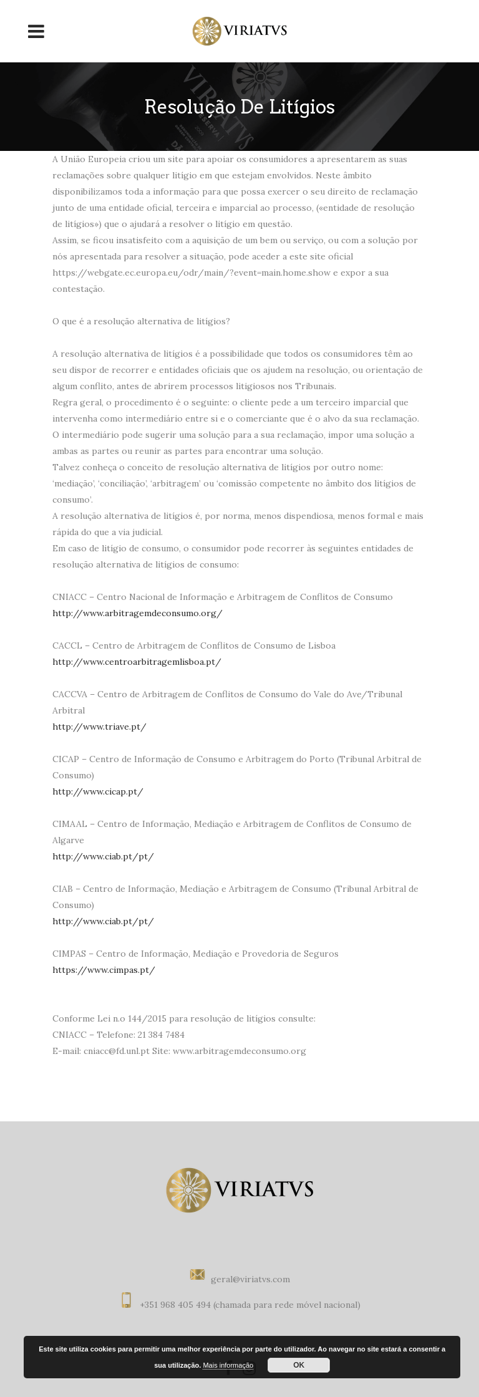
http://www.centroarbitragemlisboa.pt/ (136, 661)
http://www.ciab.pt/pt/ (103, 856)
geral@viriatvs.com (250, 1279)
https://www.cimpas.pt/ (103, 969)
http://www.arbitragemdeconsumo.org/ (137, 613)
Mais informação (228, 1365)
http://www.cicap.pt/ (97, 791)
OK (298, 1365)
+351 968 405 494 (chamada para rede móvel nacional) (250, 1304)
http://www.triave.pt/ (99, 726)
